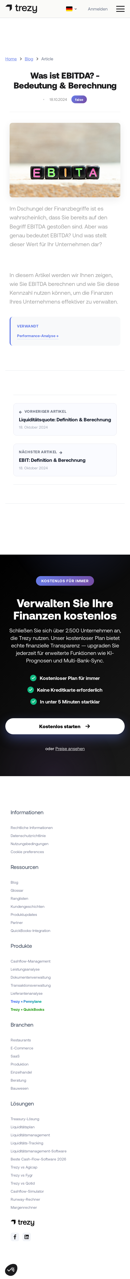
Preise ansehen (70, 748)
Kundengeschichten (27, 906)
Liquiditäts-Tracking (27, 1143)
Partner (17, 922)
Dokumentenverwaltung (31, 977)
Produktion (20, 1064)
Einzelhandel (21, 1072)
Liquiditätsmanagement (30, 1135)
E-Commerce (22, 1048)
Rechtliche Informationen (32, 827)
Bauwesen (20, 1088)
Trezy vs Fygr (22, 1175)
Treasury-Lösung (25, 1118)
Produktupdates (24, 914)
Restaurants (21, 1040)
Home (11, 58)
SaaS (15, 1056)
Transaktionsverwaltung (31, 985)
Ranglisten (19, 898)
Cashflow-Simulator (27, 1191)
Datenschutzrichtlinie (28, 835)
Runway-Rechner (25, 1199)
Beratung (18, 1080)
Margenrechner (24, 1207)
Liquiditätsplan (23, 1127)
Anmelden (98, 8)
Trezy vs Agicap (24, 1167)
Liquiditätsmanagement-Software (39, 1151)
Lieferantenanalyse (27, 993)
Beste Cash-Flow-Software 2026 (38, 1159)
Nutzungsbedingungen (29, 843)
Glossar (17, 890)
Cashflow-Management (30, 961)
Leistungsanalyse (25, 969)
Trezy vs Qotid (23, 1183)
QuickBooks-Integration (30, 930)
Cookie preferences (27, 851)
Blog (29, 58)
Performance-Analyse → (38, 335)
